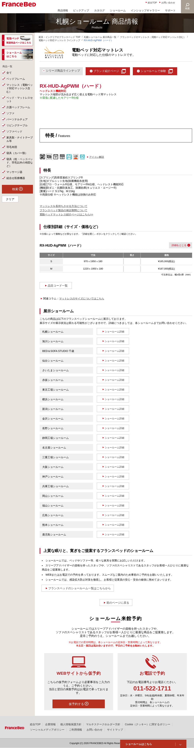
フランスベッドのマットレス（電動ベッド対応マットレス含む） (153, 37)
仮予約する (78, 704)
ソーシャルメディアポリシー (47, 729)
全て (9, 72)
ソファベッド (14, 131)
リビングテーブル (17, 125)
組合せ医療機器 (15, 178)
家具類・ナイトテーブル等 (19, 139)
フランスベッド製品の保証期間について (63, 210)
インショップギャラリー (145, 10)
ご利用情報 (75, 729)
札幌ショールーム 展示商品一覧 (100, 37)
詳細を (175, 245)
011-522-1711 (152, 688)
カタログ (99, 10)
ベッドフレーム (15, 79)
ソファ (10, 113)
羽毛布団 (11, 147)
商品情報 (63, 10)
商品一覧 (8, 66)
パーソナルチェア (17, 119)
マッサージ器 (14, 172)
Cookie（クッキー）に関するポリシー (147, 724)
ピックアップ (81, 10)
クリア (10, 199)
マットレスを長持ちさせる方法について (63, 206)
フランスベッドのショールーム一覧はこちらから (79, 588)
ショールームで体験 (153, 71)
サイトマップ (115, 729)
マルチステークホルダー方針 (103, 724)
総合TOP (152, 2)
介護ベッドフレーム (18, 107)
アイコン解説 (96, 157)
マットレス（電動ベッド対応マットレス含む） (19, 88)
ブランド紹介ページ (106, 71)
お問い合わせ (168, 2)
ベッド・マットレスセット (19, 99)
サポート (170, 10)
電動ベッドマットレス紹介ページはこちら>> (66, 214)
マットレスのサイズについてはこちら (81, 298)
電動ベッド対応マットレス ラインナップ (59, 40)
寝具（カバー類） (17, 153)
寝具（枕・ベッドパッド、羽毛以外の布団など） (19, 163)
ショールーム (118, 10)
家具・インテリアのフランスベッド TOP (59, 37)
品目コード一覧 (58, 285)
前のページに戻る (117, 602)
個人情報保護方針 (70, 724)
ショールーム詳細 (114, 331)
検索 (187, 8)
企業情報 (50, 724)
